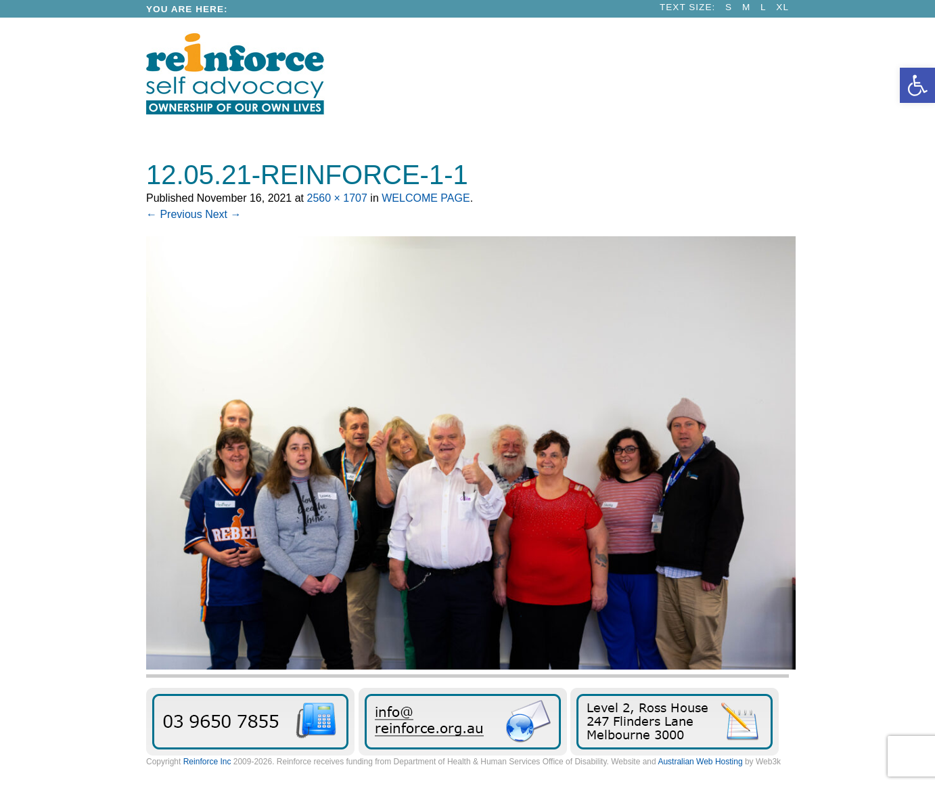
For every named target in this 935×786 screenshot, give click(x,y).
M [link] (746, 7)
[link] (917, 85)
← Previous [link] (174, 214)
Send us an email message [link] (463, 722)
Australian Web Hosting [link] (700, 761)
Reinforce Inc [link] (207, 761)
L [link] (763, 7)
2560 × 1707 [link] (336, 198)
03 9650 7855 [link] (250, 722)
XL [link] (782, 7)
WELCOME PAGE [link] (426, 198)
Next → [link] (223, 214)
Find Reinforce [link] (674, 722)
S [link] (728, 7)
